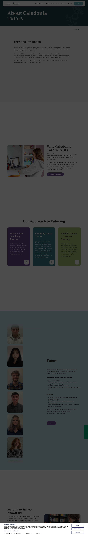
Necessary (7, 533)
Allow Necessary (77, 528)
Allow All (77, 525)
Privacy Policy (7, 530)
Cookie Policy (16, 530)
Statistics (27, 533)
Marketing (37, 533)
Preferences (17, 533)
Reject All (78, 532)
